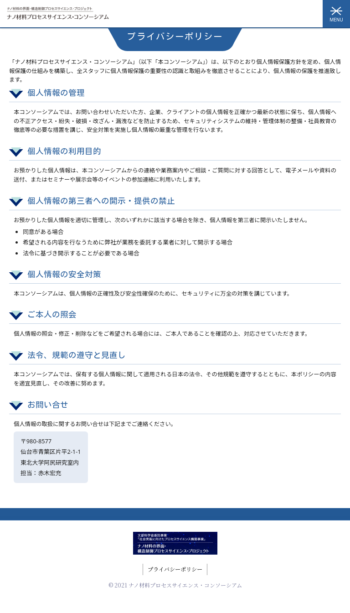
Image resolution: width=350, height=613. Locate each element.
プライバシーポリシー (175, 569)
